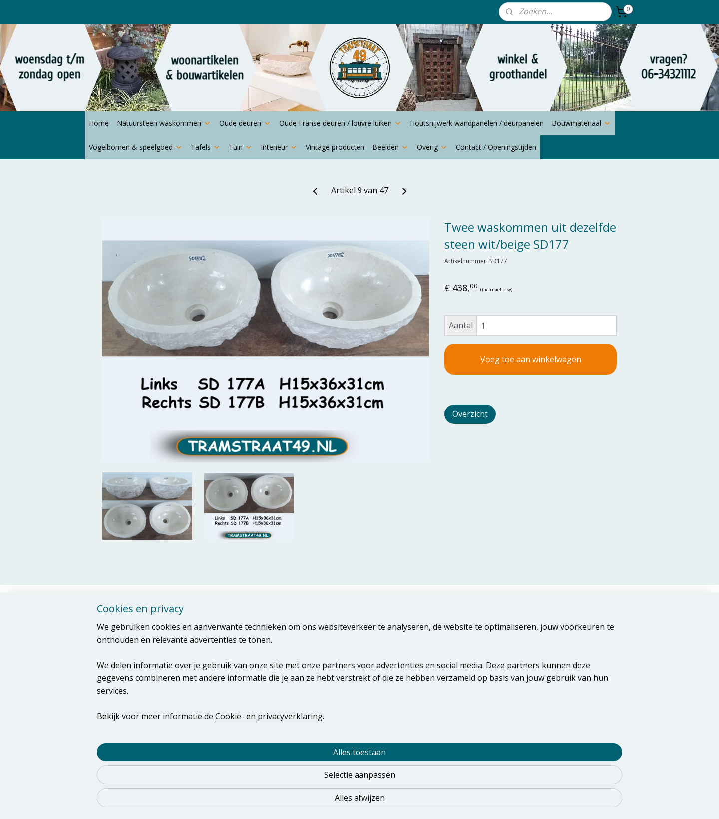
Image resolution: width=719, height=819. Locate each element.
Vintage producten (335, 147)
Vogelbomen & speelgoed (136, 147)
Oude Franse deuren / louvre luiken (340, 123)
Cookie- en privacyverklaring (257, 800)
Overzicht (470, 414)
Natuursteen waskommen (164, 123)
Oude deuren (245, 123)
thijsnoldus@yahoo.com (129, 663)
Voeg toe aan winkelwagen (530, 359)
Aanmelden (339, 665)
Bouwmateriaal (581, 123)
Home (99, 123)
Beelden (390, 147)
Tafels (206, 147)
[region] (293, 762)
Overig (432, 147)
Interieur (279, 147)
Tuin (241, 147)
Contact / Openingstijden (496, 147)
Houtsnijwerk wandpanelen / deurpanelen (477, 123)
